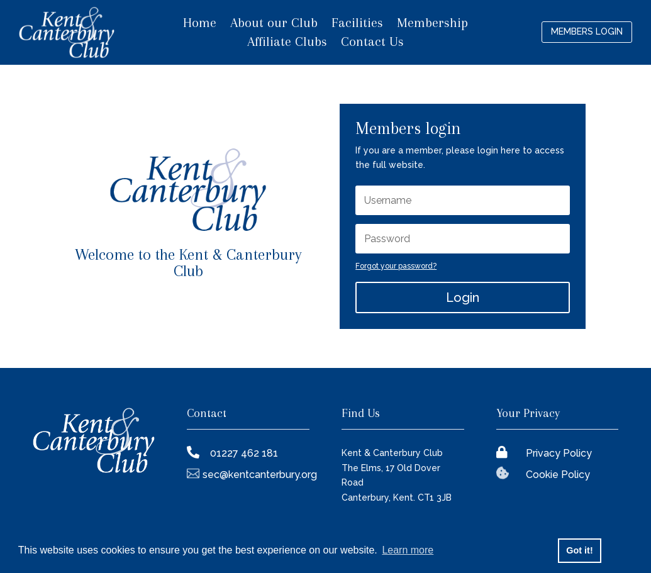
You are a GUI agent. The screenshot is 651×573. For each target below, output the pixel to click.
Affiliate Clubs (287, 43)
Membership (432, 24)
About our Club (274, 24)
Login (462, 297)
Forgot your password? (396, 266)
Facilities (357, 24)
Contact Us (372, 43)
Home (199, 24)
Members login (587, 31)
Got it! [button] (579, 550)
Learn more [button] (407, 550)
